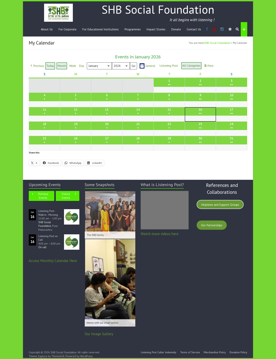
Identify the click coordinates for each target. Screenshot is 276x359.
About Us (47, 29)
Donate (176, 29)
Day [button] (81, 66)
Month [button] (62, 66)
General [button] (147, 66)
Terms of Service (190, 352)
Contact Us (194, 29)
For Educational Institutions (100, 29)
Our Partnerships (211, 225)
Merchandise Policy (215, 352)
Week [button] (72, 66)
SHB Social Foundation (158, 9)
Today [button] (50, 66)
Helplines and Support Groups (220, 204)
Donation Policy (238, 352)
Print (209, 66)
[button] (37, 66)
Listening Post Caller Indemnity (158, 352)
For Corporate (67, 29)
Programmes (132, 29)
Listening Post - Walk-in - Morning (48, 212)
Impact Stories (155, 29)
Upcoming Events (45, 184)
